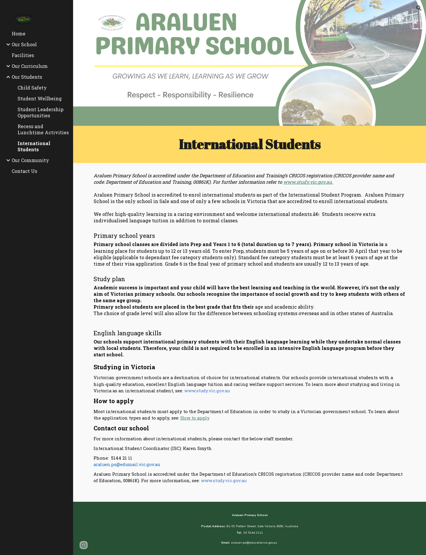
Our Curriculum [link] (30, 66)
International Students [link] (34, 146)
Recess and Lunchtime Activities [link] (43, 129)
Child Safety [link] (32, 88)
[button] (419, 8)
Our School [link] (24, 44)
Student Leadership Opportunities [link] (40, 112)
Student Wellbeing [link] (40, 98)
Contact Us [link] (24, 171)
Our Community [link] (30, 160)
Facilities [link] (23, 55)
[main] (249, 144)
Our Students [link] (27, 77)
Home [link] (18, 33)
